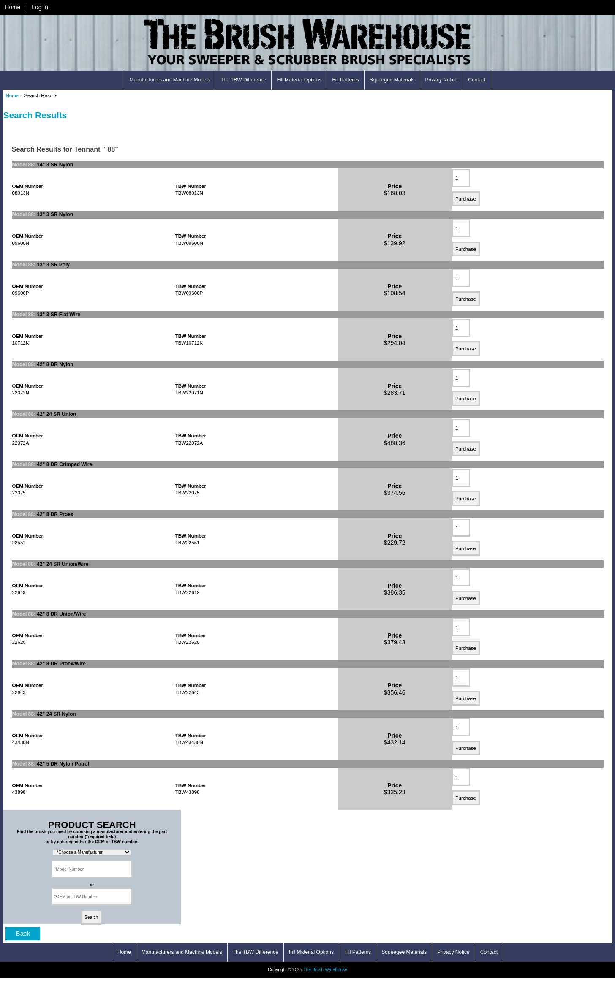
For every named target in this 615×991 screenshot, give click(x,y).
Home (12, 7)
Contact (476, 80)
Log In (40, 7)
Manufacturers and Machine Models (169, 80)
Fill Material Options (299, 80)
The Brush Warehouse (325, 969)
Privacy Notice (441, 80)
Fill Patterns (345, 80)
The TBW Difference (243, 80)
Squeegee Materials (392, 80)
